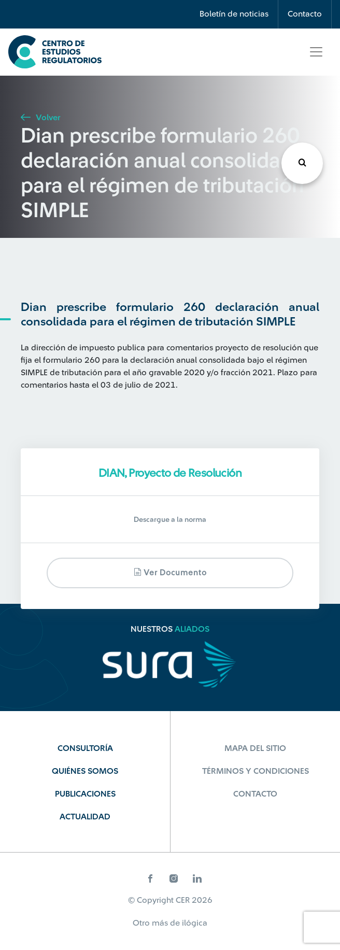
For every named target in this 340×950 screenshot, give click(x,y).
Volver (40, 118)
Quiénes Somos (85, 771)
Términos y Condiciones (255, 771)
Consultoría (85, 748)
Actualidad (85, 817)
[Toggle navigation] (316, 51)
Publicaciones (85, 794)
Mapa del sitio (255, 748)
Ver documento (170, 572)
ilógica (194, 923)
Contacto (305, 14)
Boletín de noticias (234, 14)
